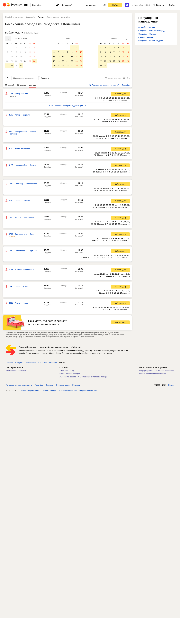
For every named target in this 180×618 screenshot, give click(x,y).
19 (34, 57)
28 (12, 66)
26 (34, 61)
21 (12, 61)
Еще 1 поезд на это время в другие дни (67, 106)
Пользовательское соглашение (19, 385)
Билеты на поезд (66, 371)
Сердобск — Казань (146, 27)
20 (7, 61)
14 (12, 57)
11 (30, 52)
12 (34, 52)
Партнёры (39, 385)
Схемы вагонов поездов (69, 374)
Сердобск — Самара (147, 34)
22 (16, 61)
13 (7, 57)
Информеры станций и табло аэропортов (156, 371)
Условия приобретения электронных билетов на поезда (83, 377)
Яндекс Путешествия (68, 391)
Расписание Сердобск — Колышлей (41, 363)
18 (30, 57)
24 (25, 61)
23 (21, 61)
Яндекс (171, 385)
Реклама (76, 385)
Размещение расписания (16, 371)
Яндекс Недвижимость (30, 391)
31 (81, 66)
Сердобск (47, 96)
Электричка (53, 17)
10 (25, 52)
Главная (9, 363)
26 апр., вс (21, 86)
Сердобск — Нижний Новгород (151, 31)
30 (21, 66)
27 (7, 66)
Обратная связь (63, 385)
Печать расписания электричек (152, 374)
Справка (49, 385)
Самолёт (30, 17)
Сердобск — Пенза (146, 37)
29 (16, 66)
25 (30, 61)
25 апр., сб (9, 86)
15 (16, 57)
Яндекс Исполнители (88, 391)
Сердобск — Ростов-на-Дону (150, 41)
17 (25, 57)
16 (21, 57)
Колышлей (79, 96)
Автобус (65, 17)
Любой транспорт (14, 17)
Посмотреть (120, 323)
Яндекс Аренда (49, 391)
